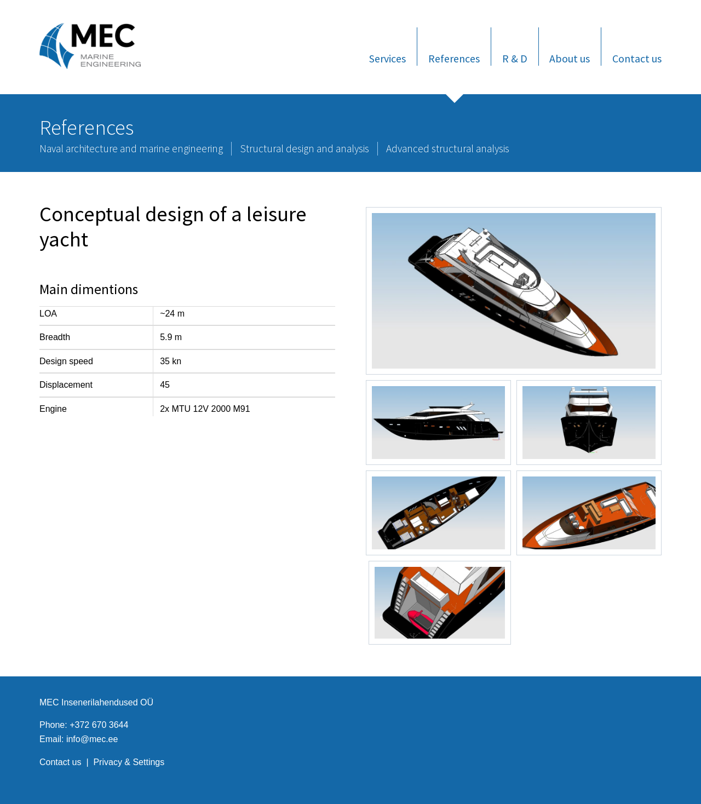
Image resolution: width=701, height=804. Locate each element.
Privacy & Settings (128, 762)
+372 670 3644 (99, 725)
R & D (514, 58)
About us (569, 58)
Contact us (637, 58)
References (454, 58)
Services (387, 58)
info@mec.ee (92, 739)
